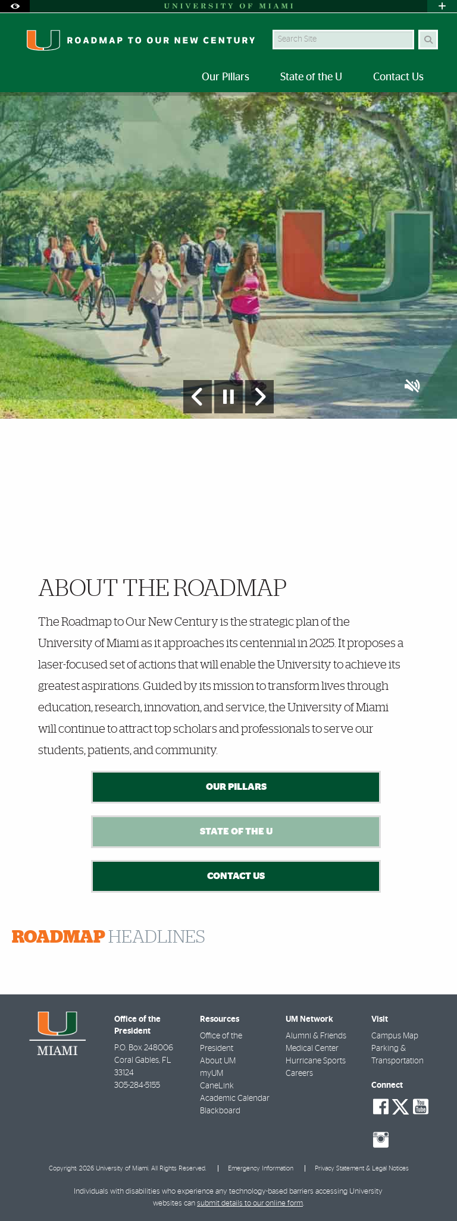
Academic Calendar (235, 1098)
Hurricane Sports (316, 1061)
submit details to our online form (250, 1203)
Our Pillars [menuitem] (225, 77)
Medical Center (312, 1048)
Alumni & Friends (316, 1036)
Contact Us (236, 876)
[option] (228, 255)
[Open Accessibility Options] (15, 6)
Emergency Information (260, 1168)
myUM (211, 1073)
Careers (299, 1073)
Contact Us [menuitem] (398, 77)
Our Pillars (236, 787)
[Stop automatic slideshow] (228, 396)
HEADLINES (108, 937)
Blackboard (220, 1111)
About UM (218, 1061)
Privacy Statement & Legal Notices (362, 1168)
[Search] (428, 39)
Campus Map (394, 1036)
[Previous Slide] (197, 396)
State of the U (236, 831)
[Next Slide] (259, 396)
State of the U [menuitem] (311, 77)
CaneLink (217, 1086)
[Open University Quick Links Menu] (442, 6)
